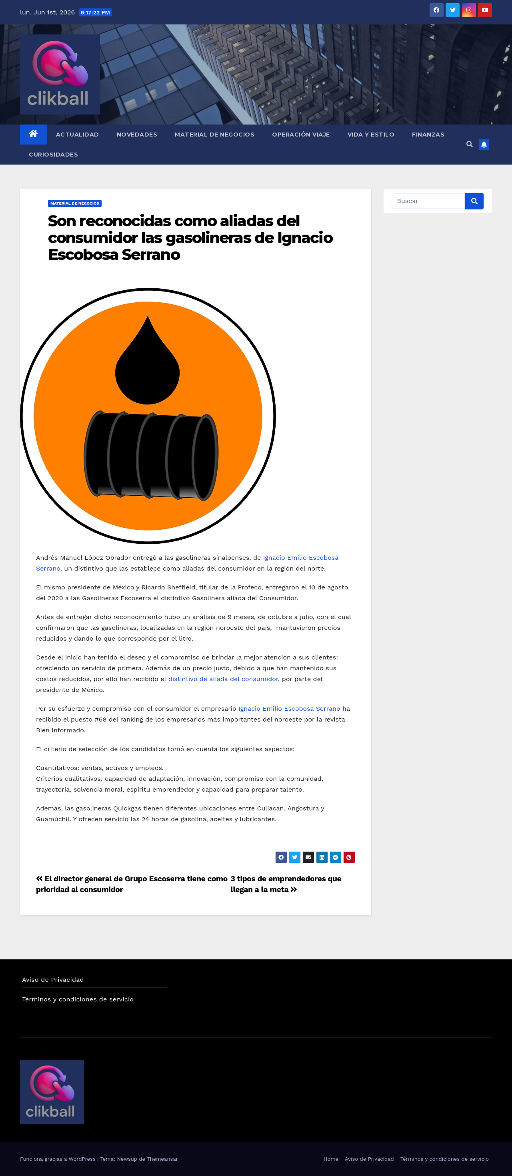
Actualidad (77, 134)
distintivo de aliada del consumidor (223, 679)
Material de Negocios (214, 134)
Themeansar (162, 1159)
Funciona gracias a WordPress (58, 1159)
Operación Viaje (301, 134)
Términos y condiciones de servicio (78, 999)
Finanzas (428, 134)
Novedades (137, 134)
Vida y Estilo (371, 134)
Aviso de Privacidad (53, 979)
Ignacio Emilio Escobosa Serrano (288, 708)
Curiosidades (53, 154)
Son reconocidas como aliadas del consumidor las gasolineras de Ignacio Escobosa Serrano (190, 237)
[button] (469, 144)
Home (331, 1159)
